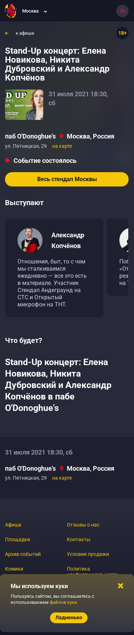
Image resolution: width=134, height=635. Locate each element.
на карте (62, 146)
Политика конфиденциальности (92, 571)
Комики (14, 569)
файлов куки (63, 602)
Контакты (78, 539)
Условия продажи (88, 554)
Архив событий (23, 554)
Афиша (13, 525)
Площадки (17, 539)
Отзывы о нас (83, 525)
